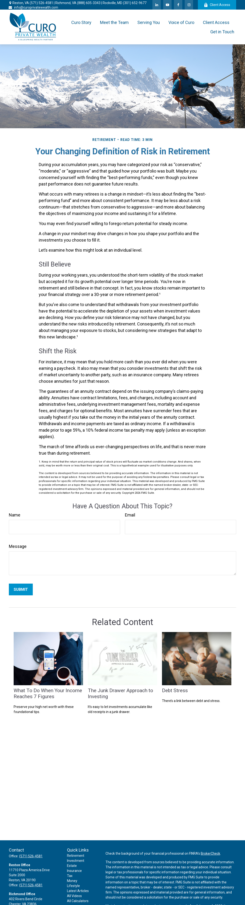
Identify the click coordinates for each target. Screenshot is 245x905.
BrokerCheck (210, 853)
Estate (72, 866)
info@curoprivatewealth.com (33, 7)
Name (14, 514)
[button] (81, 22)
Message (18, 546)
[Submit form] (21, 589)
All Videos (74, 896)
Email (130, 514)
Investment (75, 861)
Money (72, 881)
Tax (69, 876)
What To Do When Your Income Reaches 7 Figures (48, 693)
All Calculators (78, 901)
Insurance (74, 871)
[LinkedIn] (156, 5)
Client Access (217, 5)
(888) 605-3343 (88, 3)
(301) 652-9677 (134, 3)
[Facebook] (178, 5)
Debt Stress (175, 690)
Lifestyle (73, 886)
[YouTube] (167, 5)
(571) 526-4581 (41, 3)
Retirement (75, 856)
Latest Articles (78, 891)
